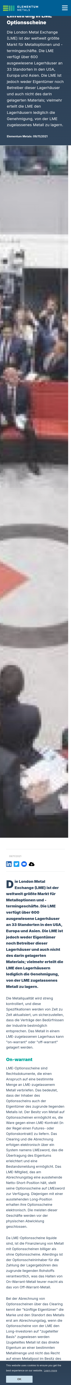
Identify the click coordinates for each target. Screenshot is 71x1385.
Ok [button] (19, 1379)
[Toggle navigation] (65, 8)
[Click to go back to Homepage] (22, 8)
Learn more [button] (50, 1370)
